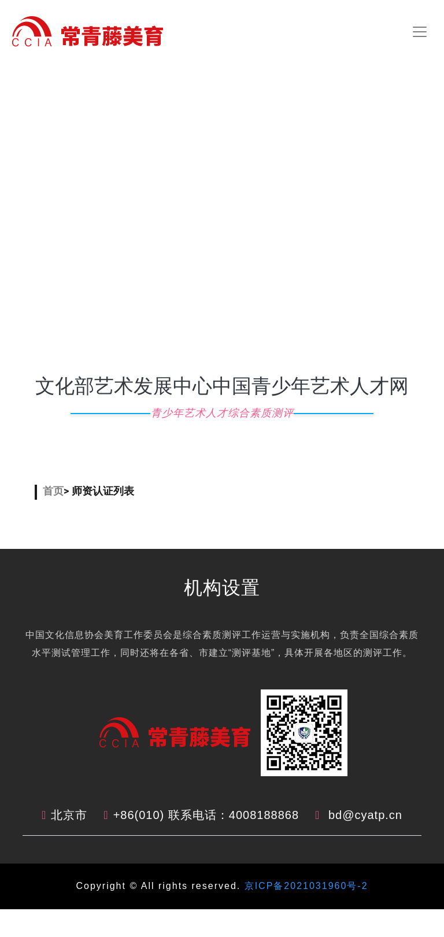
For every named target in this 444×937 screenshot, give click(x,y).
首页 (53, 491)
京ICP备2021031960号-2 (304, 886)
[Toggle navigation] (420, 31)
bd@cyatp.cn (365, 815)
